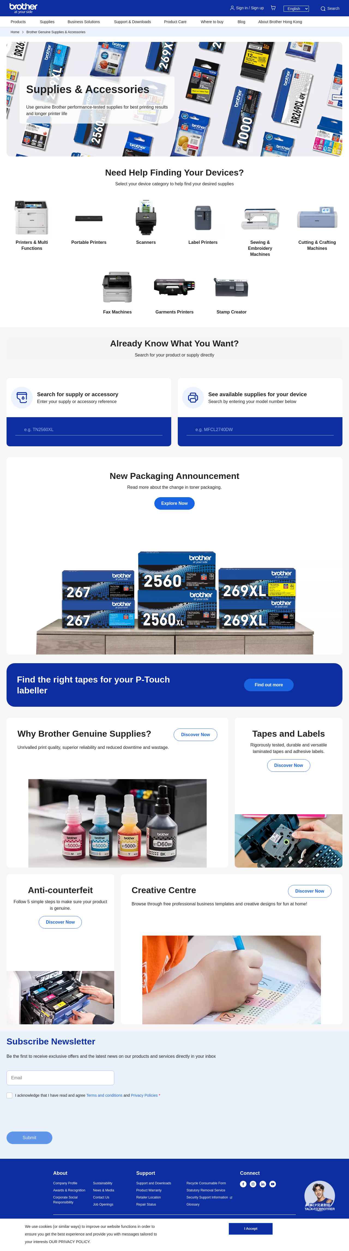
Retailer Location (148, 1197)
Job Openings (103, 1204)
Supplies (47, 22)
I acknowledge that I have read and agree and (87, 1095)
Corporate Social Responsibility (65, 1199)
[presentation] (48, 1114)
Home (15, 32)
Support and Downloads (153, 1183)
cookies (45, 1226)
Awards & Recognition (69, 1190)
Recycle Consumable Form (206, 1183)
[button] (319, 1196)
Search (329, 8)
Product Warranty (149, 1190)
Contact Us (101, 1197)
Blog (241, 22)
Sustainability (102, 1183)
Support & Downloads (132, 22)
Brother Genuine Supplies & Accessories (55, 32)
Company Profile (65, 1183)
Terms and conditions (104, 1095)
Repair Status (146, 1204)
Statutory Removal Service (205, 1190)
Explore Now (174, 503)
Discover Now (195, 734)
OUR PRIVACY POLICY (69, 1242)
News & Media (103, 1190)
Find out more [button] (269, 685)
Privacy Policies (144, 1095)
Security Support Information (207, 1197)
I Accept (251, 1230)
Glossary (192, 1204)
